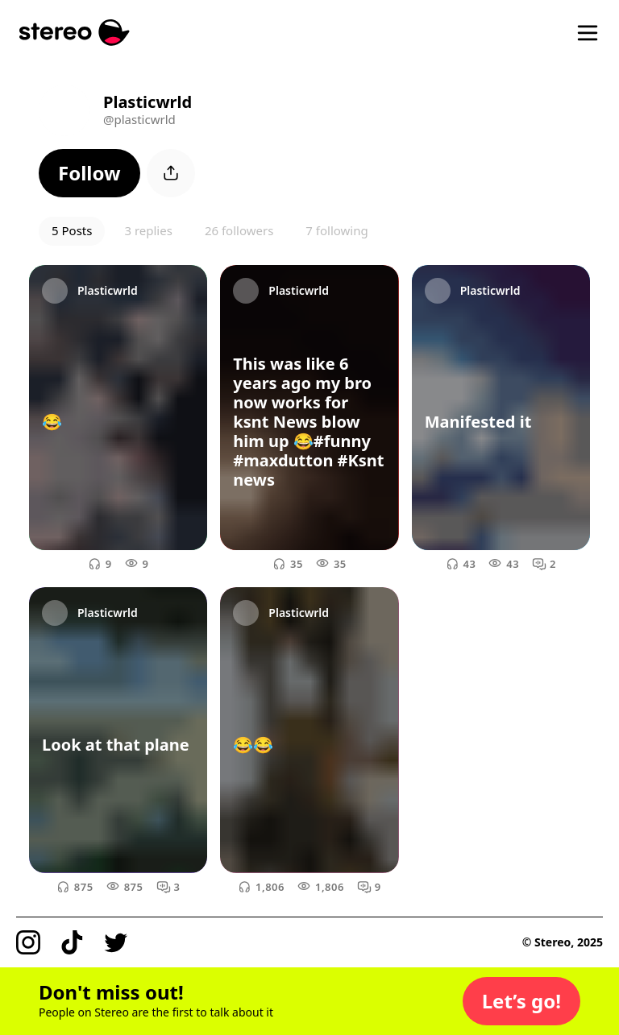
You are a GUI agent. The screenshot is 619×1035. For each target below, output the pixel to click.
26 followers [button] (239, 230)
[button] (89, 173)
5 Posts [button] (72, 230)
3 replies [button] (148, 230)
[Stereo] (74, 32)
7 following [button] (336, 230)
